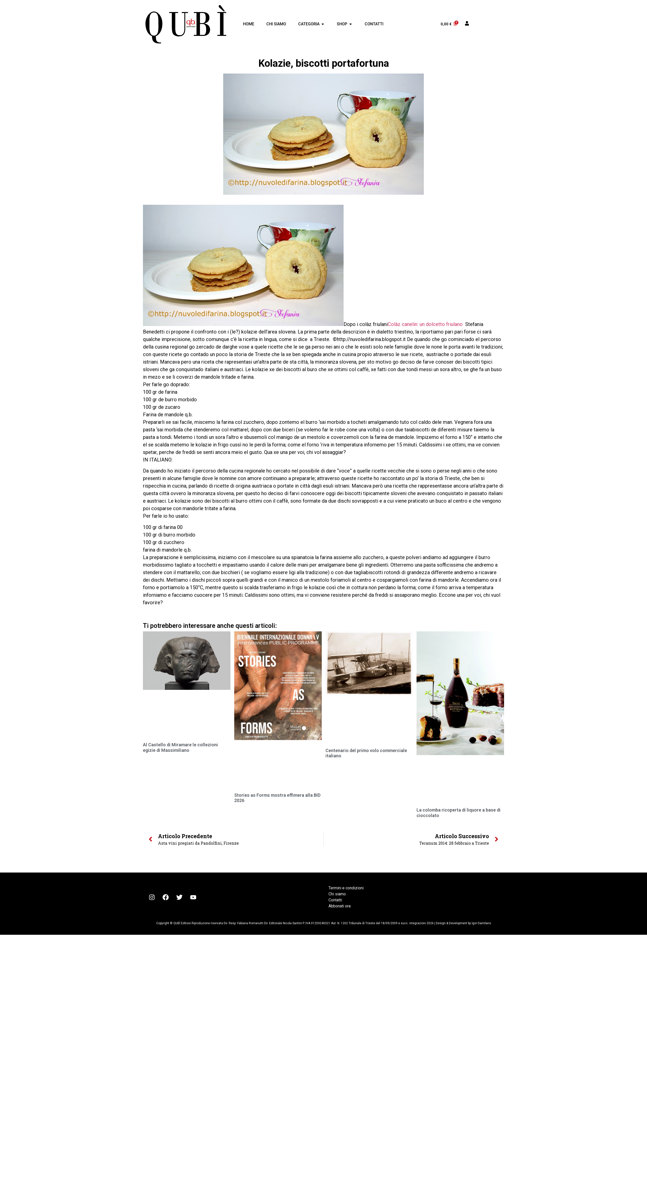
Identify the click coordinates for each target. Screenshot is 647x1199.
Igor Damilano (481, 923)
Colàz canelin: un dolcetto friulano (425, 324)
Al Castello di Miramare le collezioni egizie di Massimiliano (180, 747)
